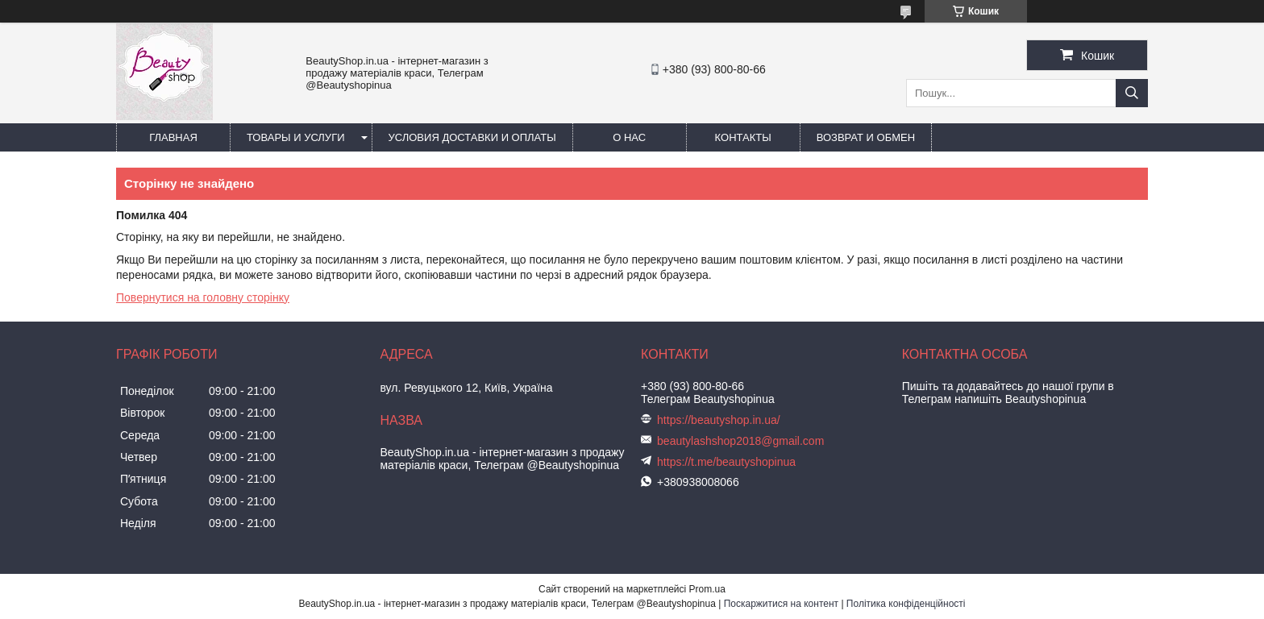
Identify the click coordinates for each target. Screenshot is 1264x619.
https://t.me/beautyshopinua (726, 461)
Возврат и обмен (866, 137)
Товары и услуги (296, 137)
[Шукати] (1132, 93)
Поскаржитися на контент (781, 603)
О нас (629, 137)
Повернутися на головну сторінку (202, 297)
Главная (173, 137)
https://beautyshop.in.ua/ (718, 419)
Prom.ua (707, 589)
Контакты (743, 137)
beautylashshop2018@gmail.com (740, 440)
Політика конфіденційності (906, 603)
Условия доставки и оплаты (472, 137)
